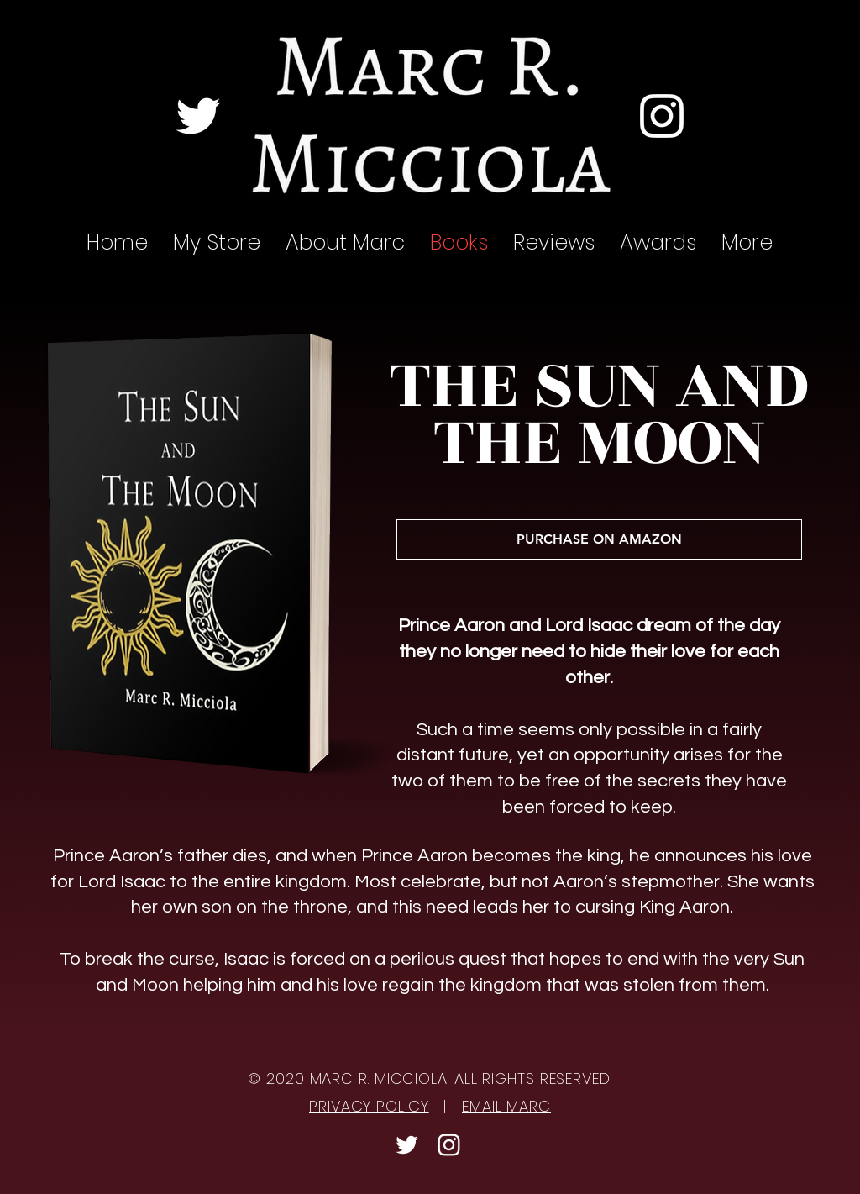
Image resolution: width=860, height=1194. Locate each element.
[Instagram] (661, 116)
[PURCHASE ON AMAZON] (599, 539)
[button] (554, 243)
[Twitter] (198, 116)
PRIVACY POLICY (369, 1106)
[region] (215, 552)
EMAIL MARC (506, 1106)
